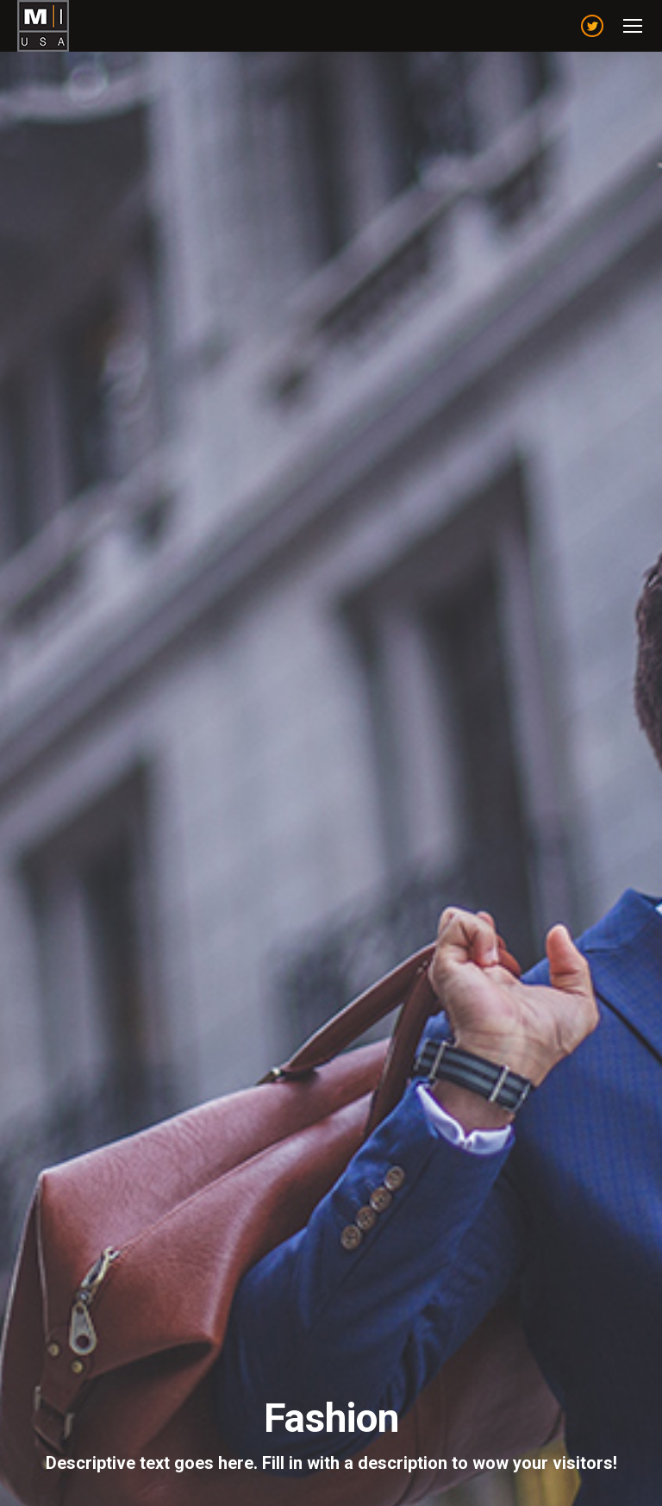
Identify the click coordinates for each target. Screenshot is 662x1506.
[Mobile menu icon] (633, 26)
